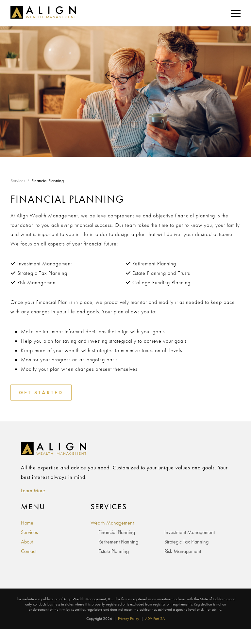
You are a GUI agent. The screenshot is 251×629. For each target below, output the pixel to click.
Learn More (33, 490)
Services (17, 180)
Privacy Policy (128, 618)
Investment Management (189, 532)
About (27, 541)
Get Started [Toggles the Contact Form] (41, 392)
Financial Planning (116, 532)
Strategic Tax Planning (186, 541)
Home (27, 522)
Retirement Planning (118, 541)
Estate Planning (113, 551)
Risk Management (182, 551)
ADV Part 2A (155, 618)
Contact (28, 551)
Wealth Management (112, 522)
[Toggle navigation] (236, 13)
